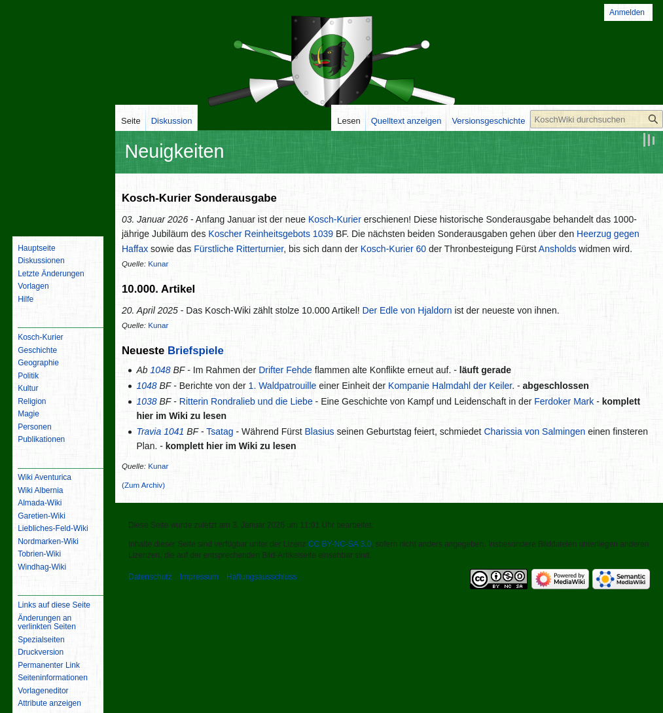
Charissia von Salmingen (534, 431)
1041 (174, 431)
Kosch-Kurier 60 (393, 249)
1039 (323, 234)
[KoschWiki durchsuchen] (596, 119)
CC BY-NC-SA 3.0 (339, 544)
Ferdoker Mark (564, 401)
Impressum (199, 576)
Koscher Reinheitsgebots (259, 234)
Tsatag (219, 431)
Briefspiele (196, 350)
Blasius (319, 431)
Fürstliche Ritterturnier (238, 249)
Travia (148, 431)
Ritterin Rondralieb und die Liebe (246, 401)
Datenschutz (150, 576)
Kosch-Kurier (334, 219)
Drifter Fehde (285, 370)
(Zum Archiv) (143, 485)
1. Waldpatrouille (283, 385)
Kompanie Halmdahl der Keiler (450, 385)
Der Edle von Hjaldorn (407, 310)
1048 (160, 370)
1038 (146, 401)
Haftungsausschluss (261, 576)
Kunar (158, 263)
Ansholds (558, 249)
